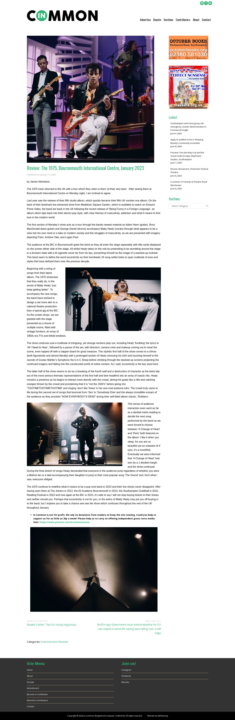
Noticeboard (33, 688)
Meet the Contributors (37, 700)
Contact (206, 19)
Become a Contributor (37, 694)
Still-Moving (163, 715)
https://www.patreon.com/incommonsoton (64, 522)
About (196, 19)
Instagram (126, 669)
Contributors (183, 19)
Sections (168, 19)
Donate (157, 19)
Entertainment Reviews (54, 641)
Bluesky (125, 682)
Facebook (126, 675)
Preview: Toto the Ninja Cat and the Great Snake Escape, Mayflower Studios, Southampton (187, 156)
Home (30, 669)
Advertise (145, 19)
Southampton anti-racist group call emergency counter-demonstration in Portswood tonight (188, 127)
